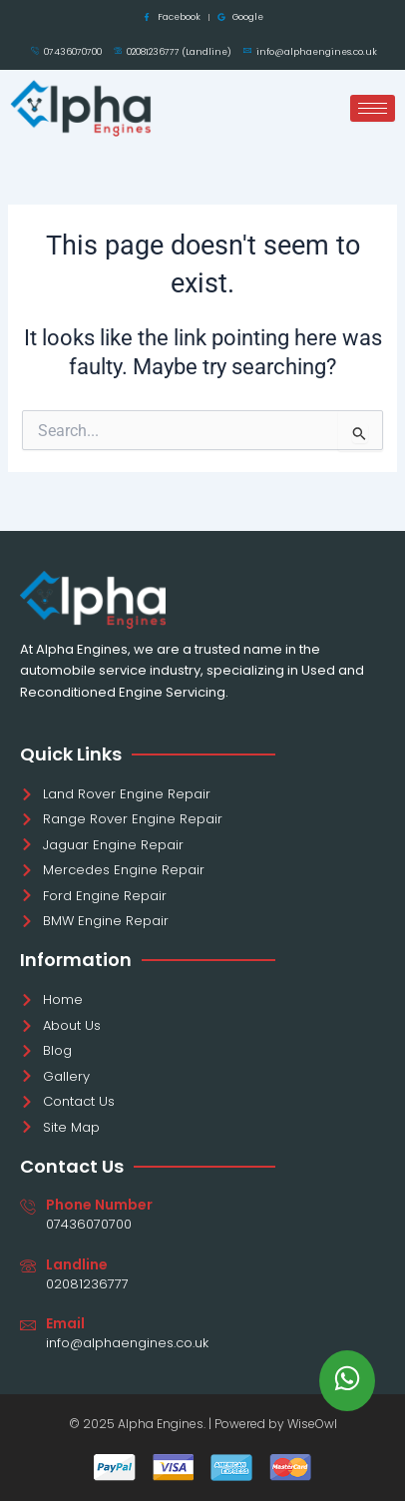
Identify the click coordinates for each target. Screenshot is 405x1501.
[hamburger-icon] (372, 108)
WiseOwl (312, 1423)
